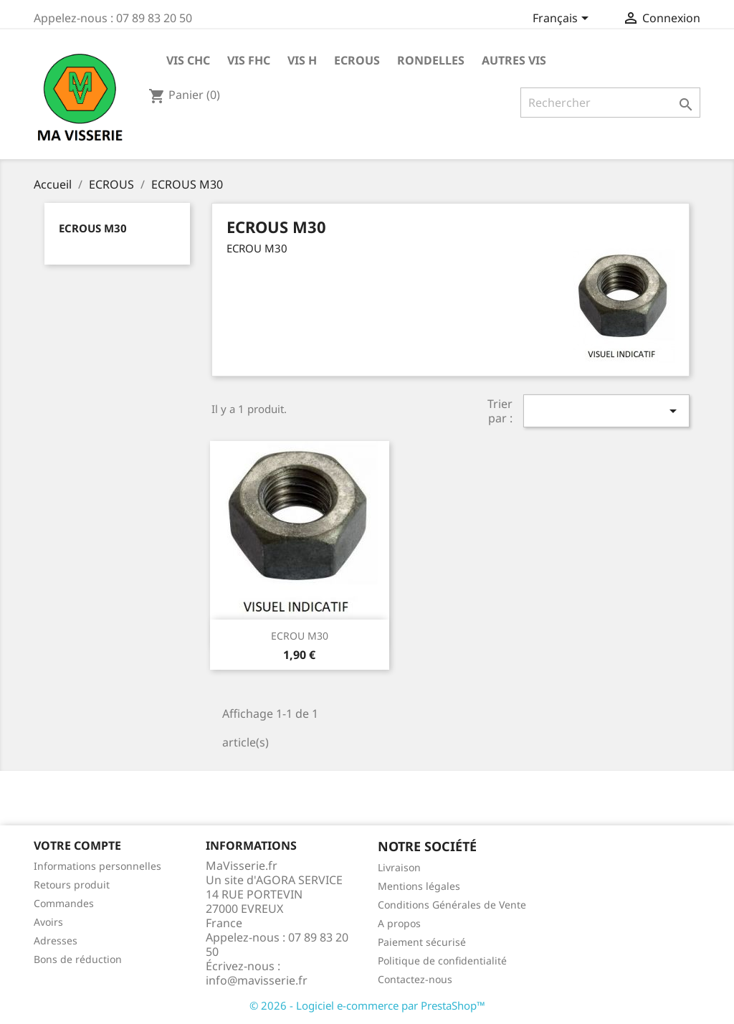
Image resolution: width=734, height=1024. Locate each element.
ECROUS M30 (93, 228)
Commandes (64, 903)
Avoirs (48, 922)
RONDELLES (430, 60)
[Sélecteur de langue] (563, 19)
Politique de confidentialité (442, 960)
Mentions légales (419, 886)
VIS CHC (188, 60)
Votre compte (77, 845)
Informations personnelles (97, 866)
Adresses (55, 940)
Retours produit (72, 884)
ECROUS (357, 60)
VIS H (302, 60)
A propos (399, 923)
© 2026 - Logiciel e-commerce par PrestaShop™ (367, 1005)
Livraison (399, 867)
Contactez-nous (415, 979)
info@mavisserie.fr (257, 980)
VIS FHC (248, 60)
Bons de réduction (78, 959)
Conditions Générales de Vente (452, 904)
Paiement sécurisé (422, 942)
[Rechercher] (610, 102)
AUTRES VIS (514, 60)
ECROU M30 (299, 636)
